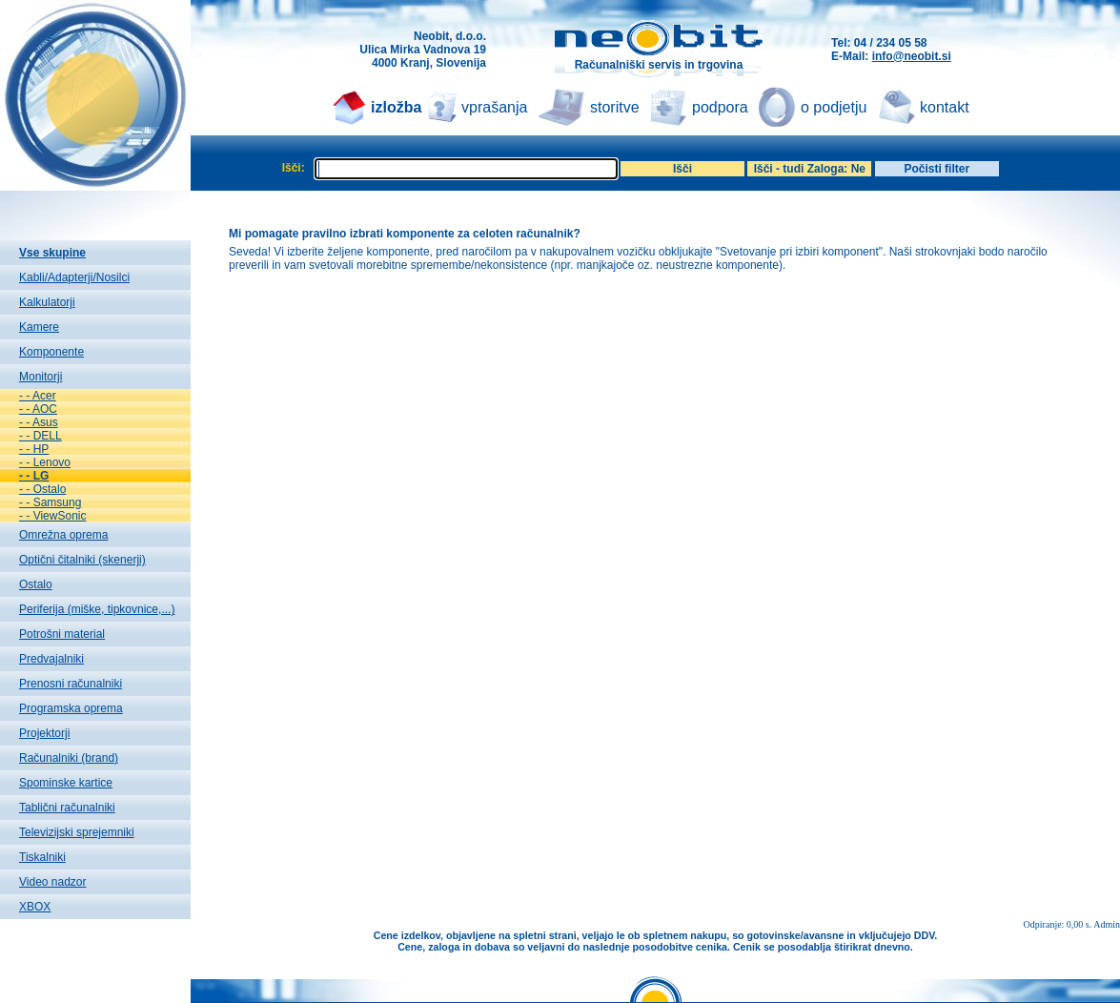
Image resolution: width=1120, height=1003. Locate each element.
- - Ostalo (42, 489)
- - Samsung (50, 502)
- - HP (34, 449)
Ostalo (35, 584)
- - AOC (38, 409)
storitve (615, 107)
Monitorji (40, 376)
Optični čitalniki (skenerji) (82, 559)
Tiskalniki (42, 857)
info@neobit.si (911, 56)
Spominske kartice (65, 782)
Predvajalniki (51, 658)
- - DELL (40, 435)
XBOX (35, 906)
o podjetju (833, 107)
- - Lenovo (45, 462)
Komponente (51, 351)
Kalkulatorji (47, 302)
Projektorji (44, 733)
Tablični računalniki (67, 807)
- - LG (34, 475)
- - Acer (37, 395)
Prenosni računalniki (70, 683)
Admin (1106, 924)
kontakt (944, 107)
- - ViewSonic (52, 515)
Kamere (39, 327)
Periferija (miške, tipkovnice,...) (96, 609)
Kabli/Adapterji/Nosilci (74, 277)
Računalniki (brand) (68, 758)
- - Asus (38, 422)
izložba (396, 107)
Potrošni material (62, 634)
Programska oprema (71, 708)
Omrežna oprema (63, 535)
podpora (720, 107)
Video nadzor (53, 882)
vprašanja (494, 107)
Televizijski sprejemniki (76, 832)
